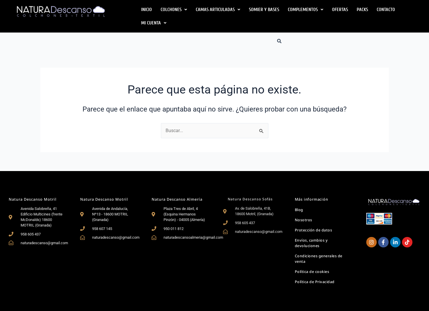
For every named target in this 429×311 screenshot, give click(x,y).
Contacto (386, 9)
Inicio (146, 9)
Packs (362, 9)
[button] (173, 9)
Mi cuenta (153, 23)
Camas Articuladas (218, 9)
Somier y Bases (264, 9)
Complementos (305, 9)
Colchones (174, 9)
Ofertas (340, 9)
